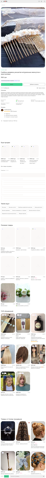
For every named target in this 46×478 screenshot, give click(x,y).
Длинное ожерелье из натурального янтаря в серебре (34, 161)
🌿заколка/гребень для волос (22, 305)
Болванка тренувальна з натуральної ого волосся (21, 395)
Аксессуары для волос (40, 101)
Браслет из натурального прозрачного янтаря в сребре (24, 161)
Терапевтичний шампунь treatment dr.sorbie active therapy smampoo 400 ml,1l (38, 338)
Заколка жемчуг (4, 305)
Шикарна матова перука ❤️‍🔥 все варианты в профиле (37, 368)
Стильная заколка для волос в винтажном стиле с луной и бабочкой (7, 444)
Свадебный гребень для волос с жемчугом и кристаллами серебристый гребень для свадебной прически (8, 252)
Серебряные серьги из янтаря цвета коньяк (5, 161)
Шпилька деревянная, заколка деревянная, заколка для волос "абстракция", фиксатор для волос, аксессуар (7, 474)
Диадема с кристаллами (21, 249)
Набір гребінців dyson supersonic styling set (20, 338)
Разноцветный (21, 101)
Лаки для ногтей (12, 207)
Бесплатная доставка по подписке (10, 80)
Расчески (4, 207)
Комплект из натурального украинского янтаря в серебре (15, 161)
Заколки (32, 101)
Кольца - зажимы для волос (22, 443)
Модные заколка (22, 213)
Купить (11, 84)
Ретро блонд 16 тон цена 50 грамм (7, 368)
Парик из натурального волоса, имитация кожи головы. (22, 368)
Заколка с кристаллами (36, 279)
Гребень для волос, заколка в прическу (22, 279)
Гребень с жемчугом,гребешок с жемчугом (8, 279)
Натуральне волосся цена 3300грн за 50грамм (6, 338)
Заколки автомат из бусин (34, 210)
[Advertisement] (23, 131)
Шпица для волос (38, 207)
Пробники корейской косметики (25, 207)
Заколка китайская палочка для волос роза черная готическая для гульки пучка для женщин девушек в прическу (37, 447)
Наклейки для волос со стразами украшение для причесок (36, 474)
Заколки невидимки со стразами (19, 210)
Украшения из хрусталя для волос (9, 213)
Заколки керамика (6, 210)
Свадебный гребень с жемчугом (38, 249)
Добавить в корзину (34, 84)
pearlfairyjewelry (7, 109)
